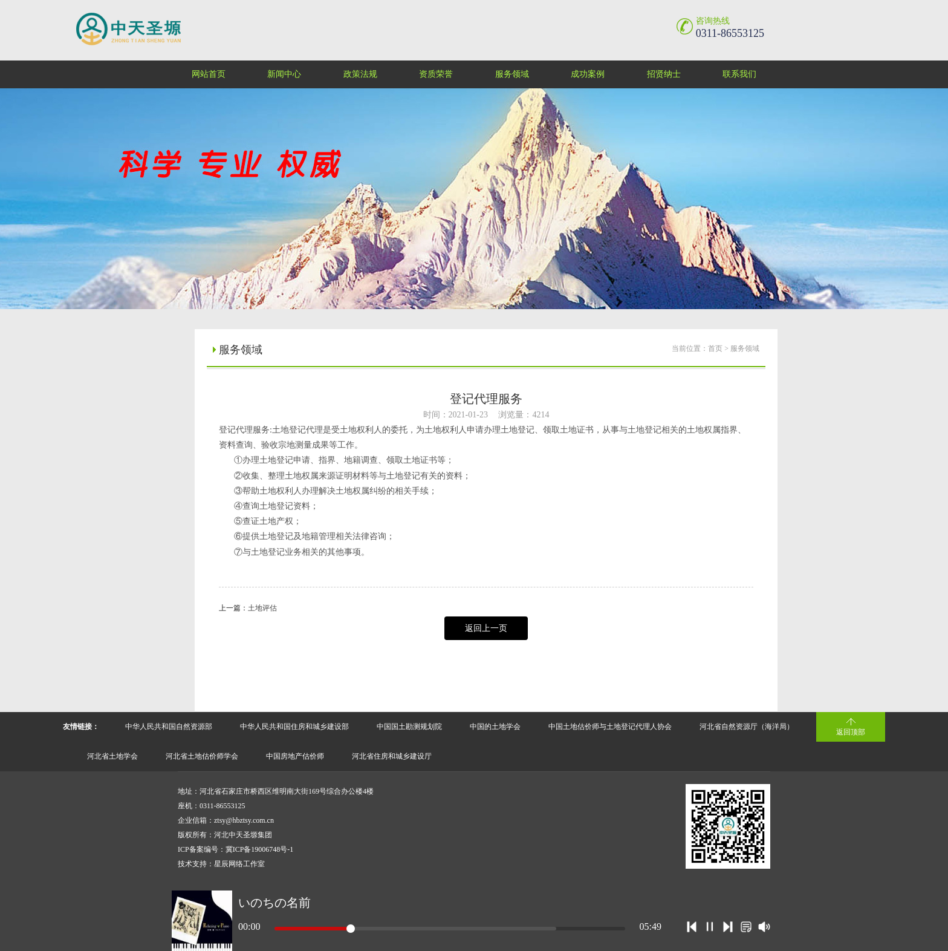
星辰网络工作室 (239, 864)
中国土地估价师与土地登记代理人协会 (610, 726)
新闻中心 (284, 74)
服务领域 (512, 74)
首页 (715, 348)
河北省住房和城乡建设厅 (392, 756)
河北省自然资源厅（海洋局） (747, 726)
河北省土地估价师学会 (202, 756)
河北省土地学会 (112, 756)
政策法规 (360, 74)
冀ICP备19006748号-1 (260, 849)
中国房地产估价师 (295, 756)
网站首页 (209, 74)
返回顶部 (850, 732)
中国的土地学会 (495, 726)
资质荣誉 (436, 74)
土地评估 (262, 608)
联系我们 (739, 74)
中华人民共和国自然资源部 (168, 726)
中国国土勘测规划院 (409, 726)
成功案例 (588, 74)
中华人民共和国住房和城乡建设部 (294, 726)
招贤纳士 (664, 74)
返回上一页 (486, 628)
